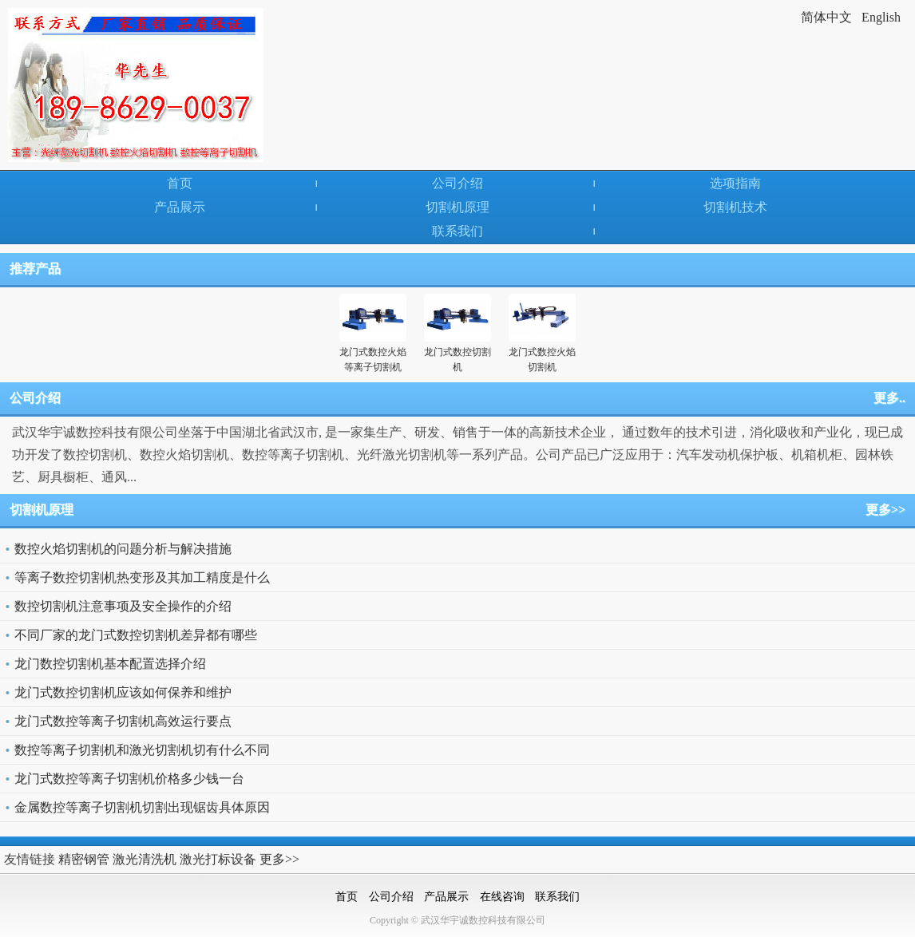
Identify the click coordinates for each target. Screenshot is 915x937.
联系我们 (457, 231)
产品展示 (179, 207)
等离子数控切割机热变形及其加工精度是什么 (142, 577)
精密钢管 (83, 859)
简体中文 (826, 17)
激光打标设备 (218, 859)
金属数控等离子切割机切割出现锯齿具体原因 (142, 807)
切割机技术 (735, 207)
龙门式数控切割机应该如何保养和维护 (123, 692)
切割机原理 (457, 207)
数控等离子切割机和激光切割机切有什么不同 (142, 750)
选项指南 (735, 183)
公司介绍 (457, 183)
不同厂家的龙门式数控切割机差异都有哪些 (135, 635)
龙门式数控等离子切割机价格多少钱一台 (129, 778)
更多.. (889, 398)
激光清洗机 (144, 859)
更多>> (885, 509)
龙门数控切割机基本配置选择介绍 (110, 663)
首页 (179, 183)
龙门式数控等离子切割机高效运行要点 (123, 721)
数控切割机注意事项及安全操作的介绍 (123, 606)
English (881, 17)
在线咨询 (502, 897)
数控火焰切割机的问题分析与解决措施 (123, 548)
